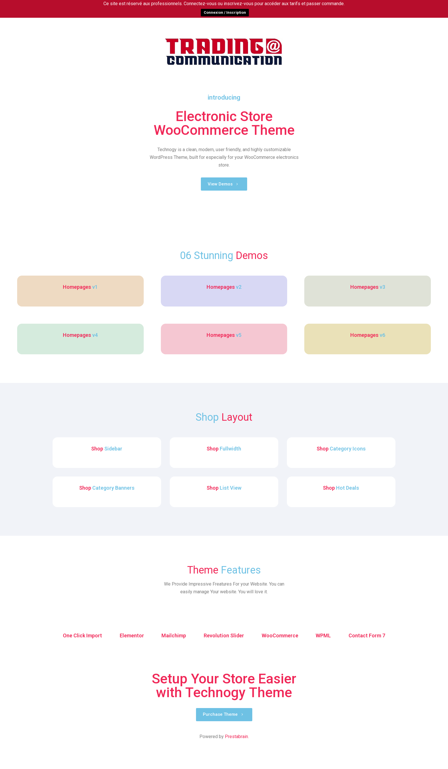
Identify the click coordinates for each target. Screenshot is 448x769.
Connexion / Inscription (225, 12)
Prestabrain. (237, 760)
